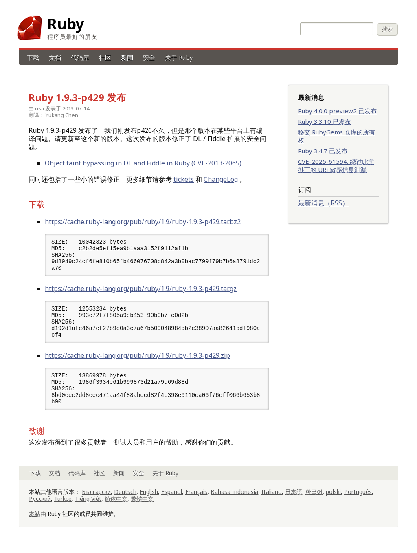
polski (333, 498)
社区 (105, 57)
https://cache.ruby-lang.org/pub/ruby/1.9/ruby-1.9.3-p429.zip (137, 359)
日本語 (293, 498)
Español (171, 498)
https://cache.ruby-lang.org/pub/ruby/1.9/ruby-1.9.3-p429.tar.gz (141, 290)
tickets (183, 179)
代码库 (80, 57)
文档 (55, 57)
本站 (34, 520)
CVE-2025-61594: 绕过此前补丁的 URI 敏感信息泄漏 (336, 165)
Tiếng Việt (88, 505)
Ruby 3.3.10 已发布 (324, 121)
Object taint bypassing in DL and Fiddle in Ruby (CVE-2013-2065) (143, 163)
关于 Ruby (179, 57)
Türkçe (63, 505)
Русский (40, 505)
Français (196, 498)
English (149, 498)
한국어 (314, 498)
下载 (33, 57)
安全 (149, 57)
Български (96, 498)
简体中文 (116, 505)
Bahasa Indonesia (234, 498)
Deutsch (125, 498)
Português (358, 498)
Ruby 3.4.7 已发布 (322, 151)
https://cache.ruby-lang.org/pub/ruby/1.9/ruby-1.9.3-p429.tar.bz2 (143, 221)
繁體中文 (142, 505)
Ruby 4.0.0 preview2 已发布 (337, 111)
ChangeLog (221, 179)
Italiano (271, 498)
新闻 (127, 57)
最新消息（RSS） (323, 202)
